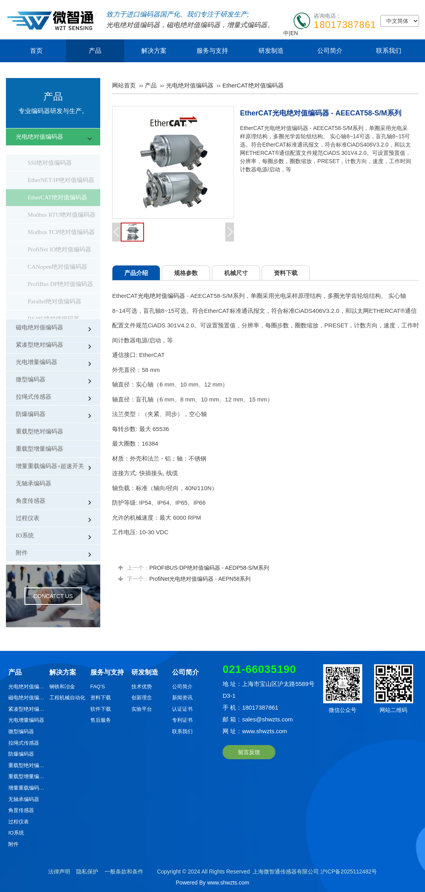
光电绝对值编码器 (133, 25)
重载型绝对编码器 (39, 431)
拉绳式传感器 (33, 397)
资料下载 (100, 698)
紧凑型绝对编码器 (39, 345)
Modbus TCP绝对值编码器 (61, 223)
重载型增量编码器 (39, 449)
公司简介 (330, 50)
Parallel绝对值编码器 (54, 293)
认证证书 (182, 709)
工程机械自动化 (67, 698)
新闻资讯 (182, 698)
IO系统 (25, 535)
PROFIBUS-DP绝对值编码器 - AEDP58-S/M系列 (209, 568)
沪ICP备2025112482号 (348, 871)
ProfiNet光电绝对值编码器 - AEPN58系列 (200, 579)
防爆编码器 (30, 414)
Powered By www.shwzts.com (212, 882)
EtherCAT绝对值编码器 (57, 189)
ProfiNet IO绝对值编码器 (59, 241)
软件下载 (100, 709)
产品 (95, 50)
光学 (345, 295)
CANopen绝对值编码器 (57, 258)
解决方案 (154, 50)
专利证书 (182, 720)
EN (294, 33)
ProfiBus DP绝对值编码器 (60, 275)
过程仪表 (27, 518)
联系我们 (388, 50)
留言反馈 (249, 752)
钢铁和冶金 (62, 686)
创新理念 (141, 698)
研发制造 (271, 50)
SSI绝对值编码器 (50, 154)
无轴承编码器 (33, 483)
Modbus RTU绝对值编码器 (61, 206)
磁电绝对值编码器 (193, 25)
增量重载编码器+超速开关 (50, 466)
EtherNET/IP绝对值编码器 (61, 171)
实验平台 (141, 709)
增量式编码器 (247, 25)
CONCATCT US (53, 596)
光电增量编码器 (36, 362)
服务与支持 (212, 50)
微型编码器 (30, 379)
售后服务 (100, 720)
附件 (22, 553)
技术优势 (141, 686)
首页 (36, 50)
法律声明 (59, 871)
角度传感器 (30, 501)
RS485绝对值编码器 (53, 310)
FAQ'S (97, 686)
